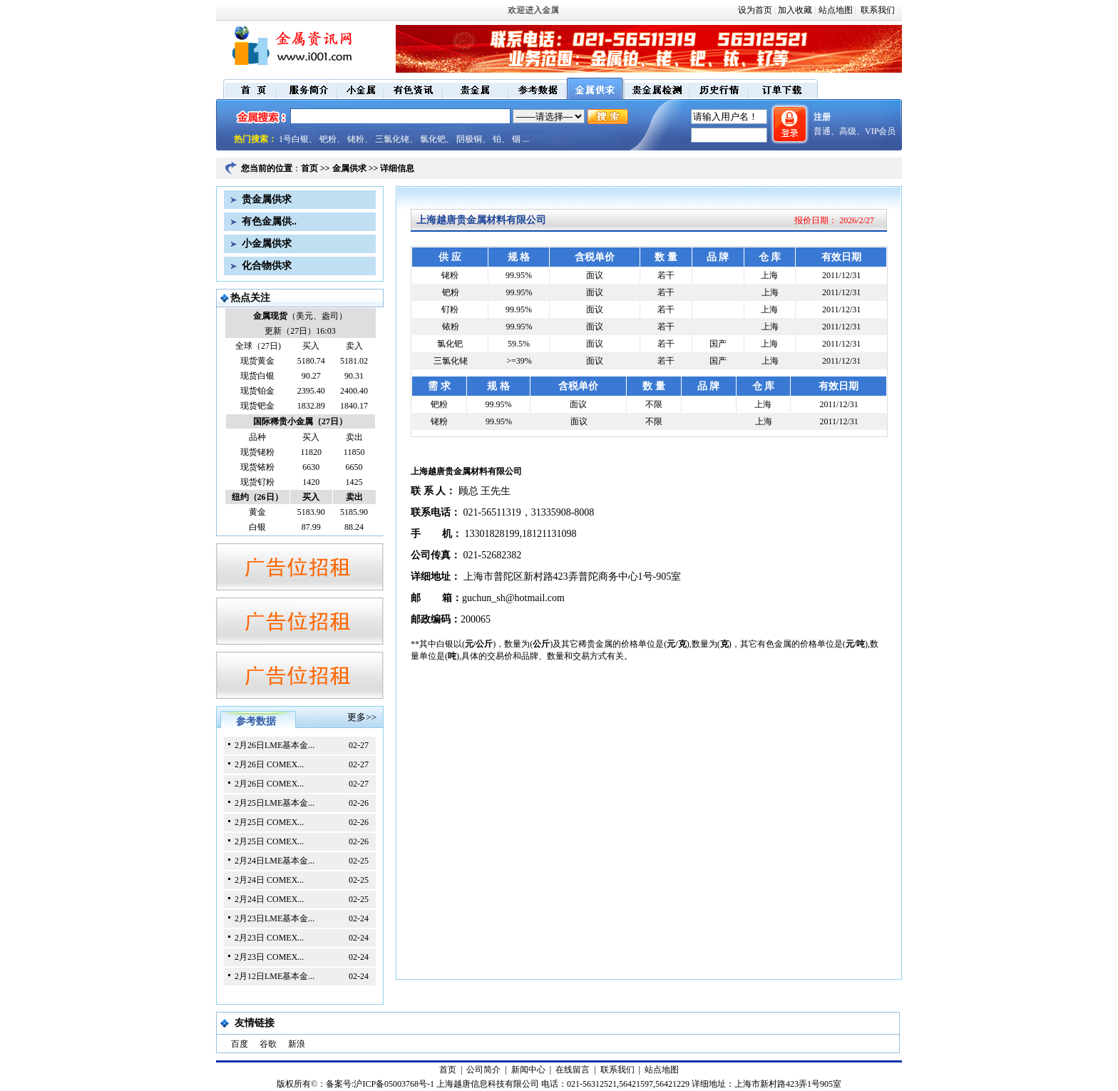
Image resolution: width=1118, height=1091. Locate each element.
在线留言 (572, 1070)
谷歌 (268, 1044)
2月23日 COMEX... (269, 938)
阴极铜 (469, 139)
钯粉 (328, 139)
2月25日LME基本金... (274, 803)
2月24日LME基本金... (274, 861)
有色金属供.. (269, 221)
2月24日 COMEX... (269, 880)
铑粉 (355, 139)
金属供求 (349, 168)
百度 (239, 1044)
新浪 (296, 1044)
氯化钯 (433, 139)
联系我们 (876, 10)
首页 (309, 168)
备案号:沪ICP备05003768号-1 (380, 1084)
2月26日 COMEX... (269, 764)
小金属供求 (267, 243)
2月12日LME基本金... (274, 976)
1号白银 (294, 139)
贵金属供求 (267, 199)
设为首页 (755, 10)
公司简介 (483, 1070)
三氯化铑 (392, 139)
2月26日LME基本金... (274, 745)
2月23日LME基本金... (274, 918)
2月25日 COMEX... (269, 822)
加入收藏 (795, 10)
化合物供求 (267, 265)
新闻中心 (528, 1070)
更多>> (361, 717)
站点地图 (836, 10)
